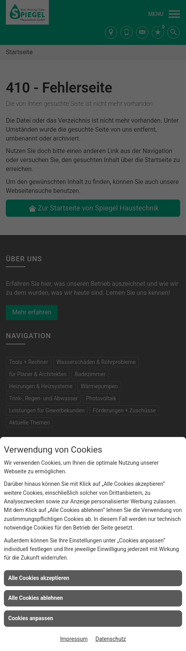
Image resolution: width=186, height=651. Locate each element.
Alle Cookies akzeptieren (38, 578)
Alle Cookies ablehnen (35, 598)
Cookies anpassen (30, 618)
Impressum (74, 639)
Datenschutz (110, 639)
